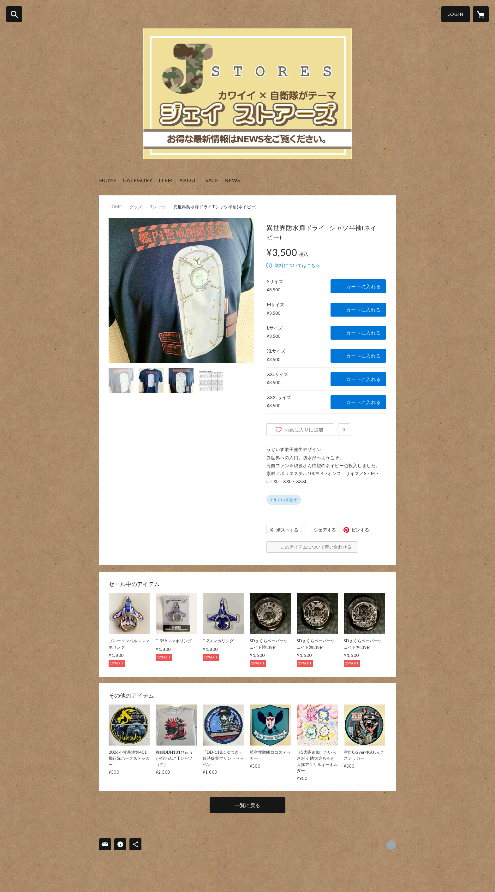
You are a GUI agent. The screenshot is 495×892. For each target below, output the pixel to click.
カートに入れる (363, 286)
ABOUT (189, 180)
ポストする (287, 529)
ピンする (360, 529)
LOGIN (455, 14)
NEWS (232, 180)
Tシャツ (158, 206)
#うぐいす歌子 (283, 499)
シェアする (325, 529)
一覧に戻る (247, 805)
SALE (212, 180)
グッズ (135, 206)
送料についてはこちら (297, 265)
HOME (107, 180)
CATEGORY (137, 180)
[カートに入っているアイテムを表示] (481, 14)
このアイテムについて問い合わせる (316, 547)
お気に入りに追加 (304, 429)
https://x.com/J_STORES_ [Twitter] (391, 845)
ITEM (166, 180)
